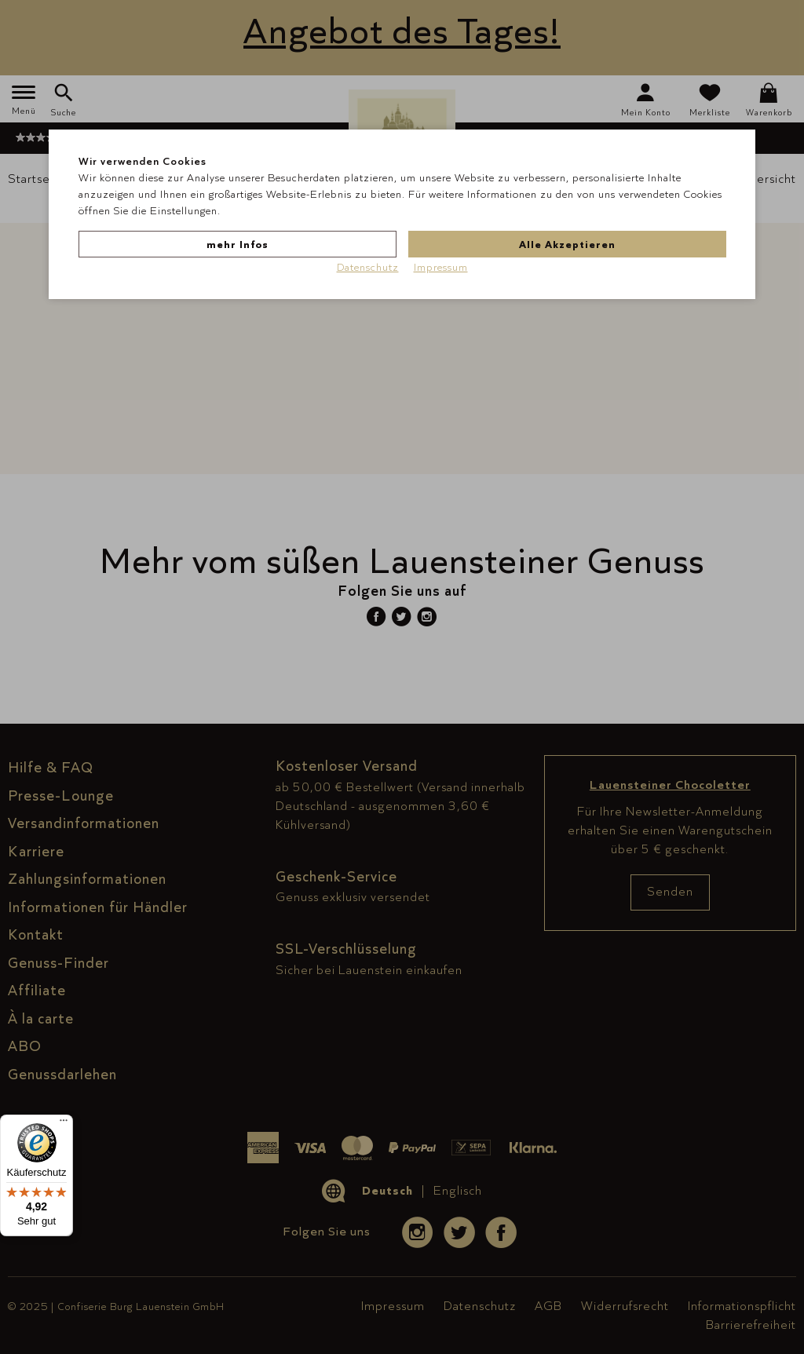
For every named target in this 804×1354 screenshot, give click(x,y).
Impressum (441, 267)
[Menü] (63, 1124)
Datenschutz (368, 267)
